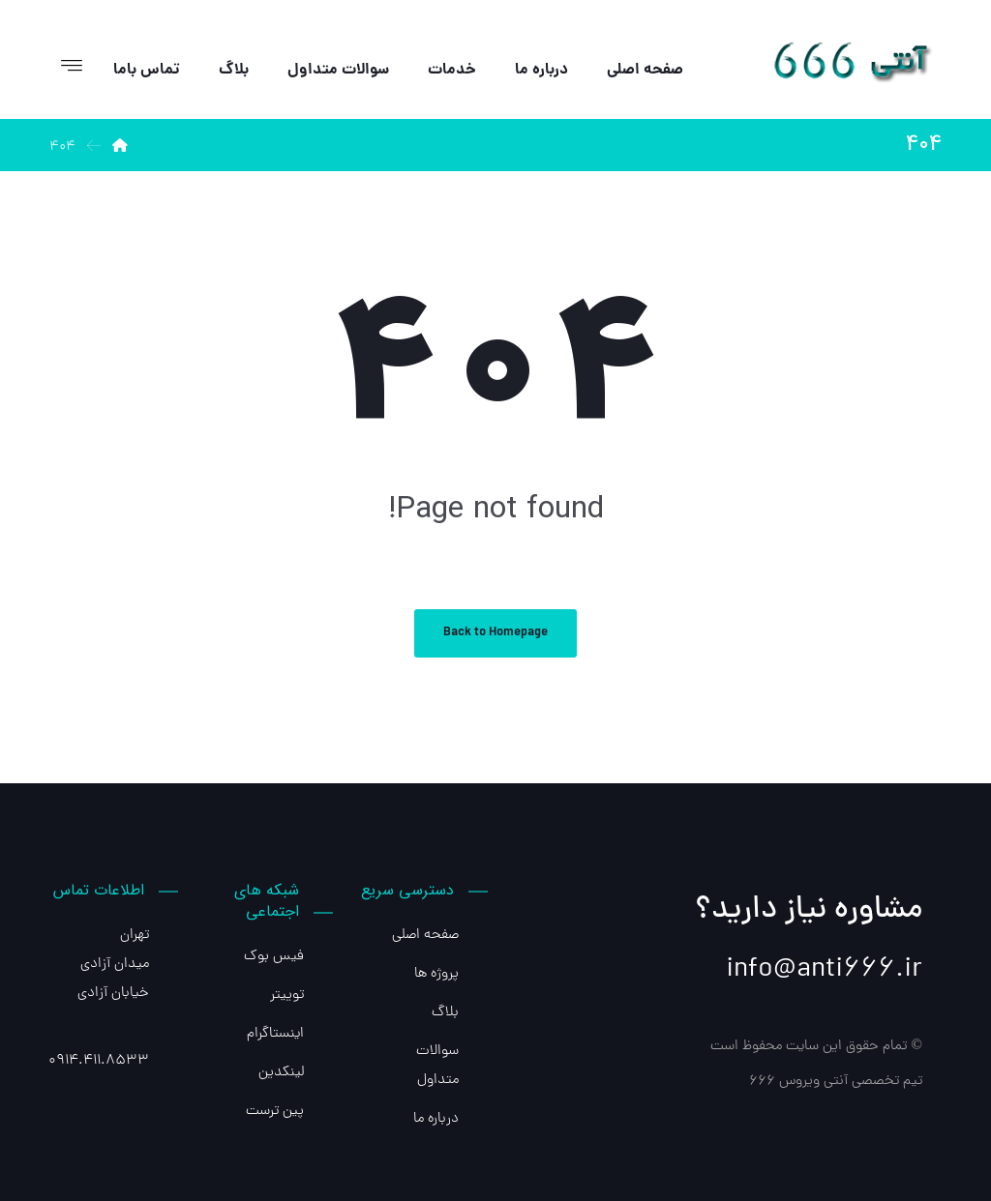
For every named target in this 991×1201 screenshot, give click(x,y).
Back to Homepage (495, 633)
